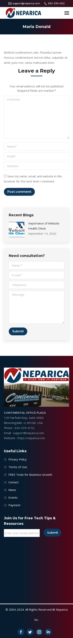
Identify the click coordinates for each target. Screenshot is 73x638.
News (12, 490)
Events (13, 497)
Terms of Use (17, 467)
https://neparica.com (31, 438)
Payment (14, 505)
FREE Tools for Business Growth (30, 474)
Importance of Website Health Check (43, 225)
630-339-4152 (54, 3)
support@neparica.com (24, 3)
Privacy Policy (17, 459)
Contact (13, 482)
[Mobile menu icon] (66, 13)
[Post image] (16, 229)
